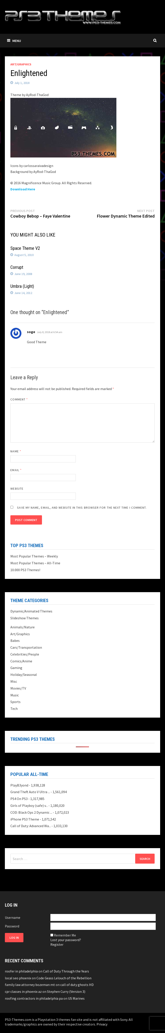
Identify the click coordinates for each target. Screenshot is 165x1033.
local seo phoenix (18, 978)
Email (16, 470)
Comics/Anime (21, 661)
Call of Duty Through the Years (66, 971)
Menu (14, 40)
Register (56, 944)
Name (15, 451)
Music (14, 695)
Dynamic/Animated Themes (31, 611)
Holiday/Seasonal (23, 674)
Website (16, 489)
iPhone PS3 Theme (24, 819)
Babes (15, 640)
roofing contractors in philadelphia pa (34, 998)
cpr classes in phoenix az (23, 991)
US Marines (76, 998)
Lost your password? (65, 940)
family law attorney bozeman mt (30, 984)
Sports (15, 701)
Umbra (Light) (22, 286)
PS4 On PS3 (19, 798)
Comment (19, 399)
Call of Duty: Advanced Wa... (30, 826)
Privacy (102, 1024)
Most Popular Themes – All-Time (35, 563)
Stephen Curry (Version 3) (66, 991)
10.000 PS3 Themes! (25, 570)
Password (12, 926)
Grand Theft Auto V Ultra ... (30, 792)
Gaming (16, 667)
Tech (14, 708)
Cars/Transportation (26, 647)
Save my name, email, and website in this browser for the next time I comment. (82, 508)
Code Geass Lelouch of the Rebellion (63, 978)
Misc (13, 681)
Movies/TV (18, 688)
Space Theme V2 (25, 248)
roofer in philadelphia (21, 971)
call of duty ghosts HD (77, 984)
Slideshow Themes (24, 618)
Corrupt (16, 267)
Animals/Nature (22, 627)
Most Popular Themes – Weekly (34, 556)
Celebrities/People (24, 654)
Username (12, 917)
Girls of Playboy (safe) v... (29, 805)
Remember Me (65, 935)
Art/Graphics (20, 64)
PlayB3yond (19, 785)
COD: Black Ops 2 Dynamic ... (31, 812)
